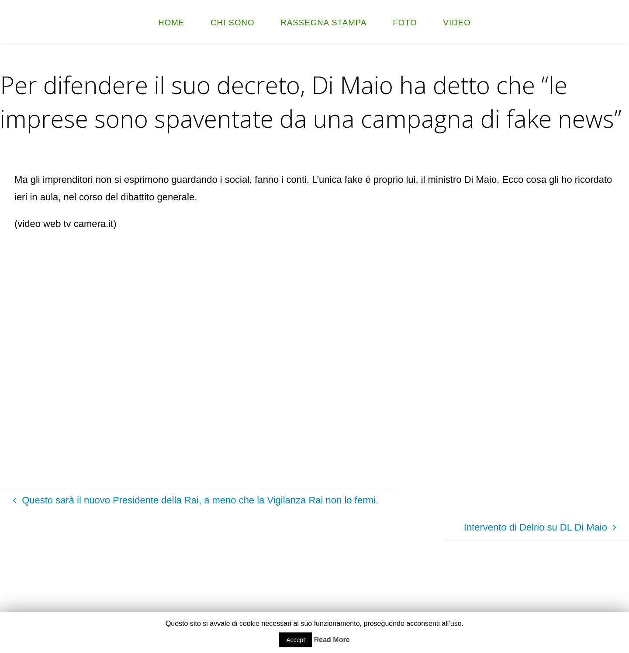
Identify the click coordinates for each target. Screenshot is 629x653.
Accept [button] (295, 639)
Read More (332, 639)
